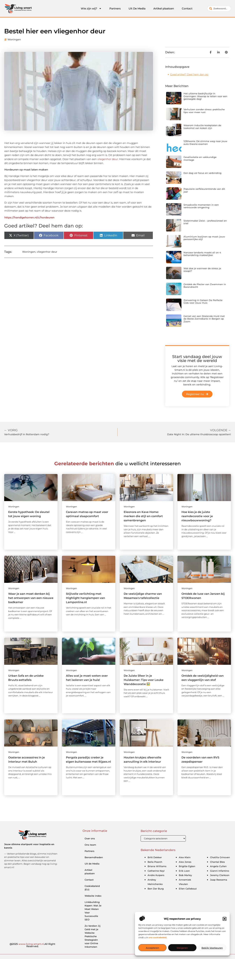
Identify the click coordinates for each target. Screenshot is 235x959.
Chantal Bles (217, 861)
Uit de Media (92, 863)
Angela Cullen (218, 866)
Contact (187, 8)
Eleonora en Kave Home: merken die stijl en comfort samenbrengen (143, 516)
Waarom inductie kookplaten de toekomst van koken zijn (202, 126)
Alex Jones (185, 861)
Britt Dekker (155, 857)
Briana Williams (157, 866)
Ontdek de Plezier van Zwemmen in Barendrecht (205, 285)
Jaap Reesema (218, 879)
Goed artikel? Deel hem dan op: (189, 74)
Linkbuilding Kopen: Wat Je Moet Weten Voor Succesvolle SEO (93, 911)
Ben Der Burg (156, 888)
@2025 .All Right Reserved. (32, 945)
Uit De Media (137, 8)
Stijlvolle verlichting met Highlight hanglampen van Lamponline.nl (85, 598)
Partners (115, 8)
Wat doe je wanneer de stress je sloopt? (202, 270)
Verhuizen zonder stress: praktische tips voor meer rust (204, 111)
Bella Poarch (155, 861)
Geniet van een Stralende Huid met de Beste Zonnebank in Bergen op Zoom (204, 319)
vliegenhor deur (107, 159)
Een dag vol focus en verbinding (202, 173)
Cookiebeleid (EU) (92, 888)
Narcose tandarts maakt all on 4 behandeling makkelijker (202, 254)
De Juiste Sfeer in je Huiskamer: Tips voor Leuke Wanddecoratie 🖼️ (143, 680)
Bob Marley (185, 875)
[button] (224, 919)
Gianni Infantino (219, 870)
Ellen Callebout (188, 888)
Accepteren (152, 947)
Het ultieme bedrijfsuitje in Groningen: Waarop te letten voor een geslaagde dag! (205, 96)
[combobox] (219, 8)
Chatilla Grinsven (220, 857)
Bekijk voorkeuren (212, 947)
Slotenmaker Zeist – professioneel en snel (205, 222)
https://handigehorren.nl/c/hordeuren (29, 217)
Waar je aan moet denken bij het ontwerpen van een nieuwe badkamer (30, 598)
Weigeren (182, 947)
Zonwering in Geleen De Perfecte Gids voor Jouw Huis (203, 301)
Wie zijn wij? (91, 9)
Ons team (90, 844)
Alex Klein (185, 857)
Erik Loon (184, 870)
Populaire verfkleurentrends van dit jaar (204, 190)
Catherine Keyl (156, 870)
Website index (93, 895)
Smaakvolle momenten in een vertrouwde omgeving (201, 206)
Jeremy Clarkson (219, 875)
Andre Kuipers (156, 875)
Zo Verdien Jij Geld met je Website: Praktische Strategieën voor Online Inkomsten (92, 936)
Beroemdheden (94, 857)
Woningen (14, 39)
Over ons (90, 838)
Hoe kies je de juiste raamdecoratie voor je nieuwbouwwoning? (197, 516)
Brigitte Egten (187, 866)
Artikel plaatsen (163, 8)
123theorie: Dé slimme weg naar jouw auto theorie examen (205, 142)
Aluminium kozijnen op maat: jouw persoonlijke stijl (204, 238)
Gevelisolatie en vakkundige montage (200, 158)
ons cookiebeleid (157, 937)
